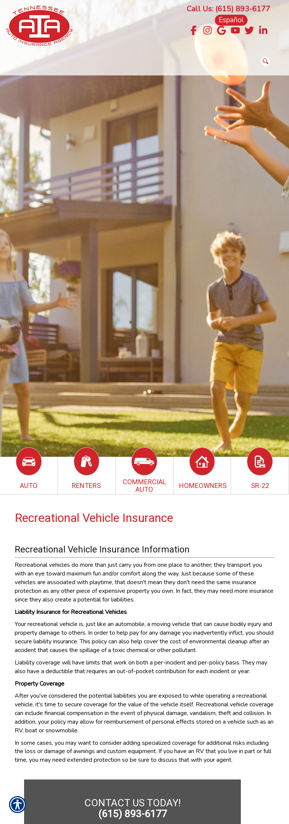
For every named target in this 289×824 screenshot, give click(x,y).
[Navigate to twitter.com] (249, 31)
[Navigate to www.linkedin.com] (263, 31)
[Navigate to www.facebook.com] (193, 31)
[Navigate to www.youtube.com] (235, 31)
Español (231, 20)
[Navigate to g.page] (221, 31)
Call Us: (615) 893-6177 (228, 9)
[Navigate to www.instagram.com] (207, 31)
